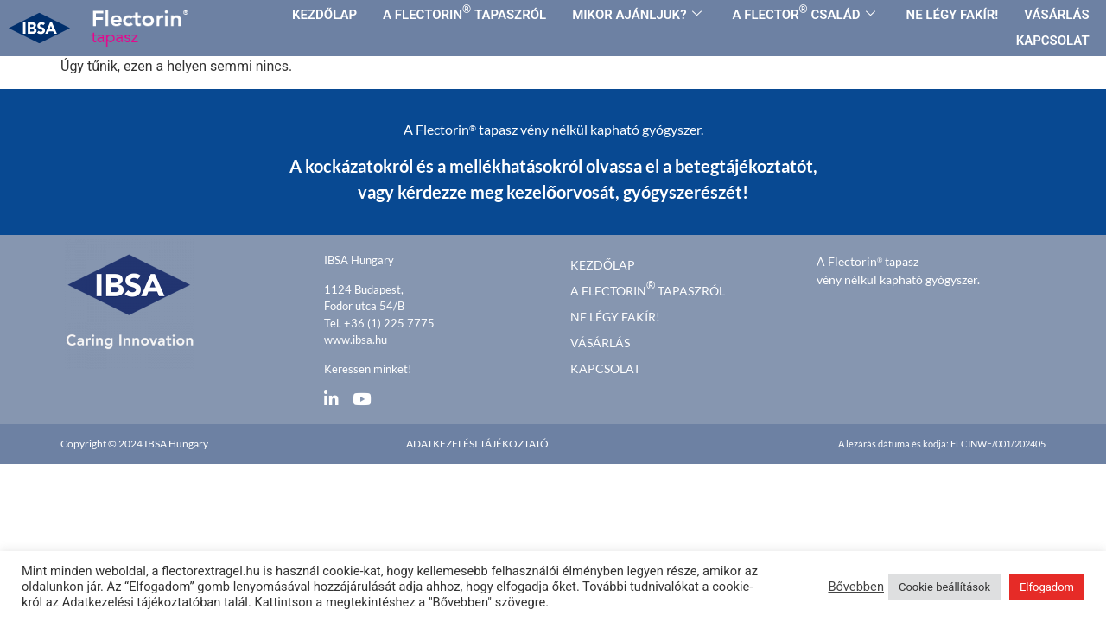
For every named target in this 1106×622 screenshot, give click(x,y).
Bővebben (856, 586)
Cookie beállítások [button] (944, 587)
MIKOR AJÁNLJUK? (636, 14)
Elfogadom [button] (1047, 587)
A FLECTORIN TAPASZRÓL (464, 12)
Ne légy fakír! (615, 316)
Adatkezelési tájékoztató (477, 443)
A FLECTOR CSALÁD (804, 12)
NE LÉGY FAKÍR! (952, 14)
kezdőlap (602, 264)
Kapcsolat (605, 368)
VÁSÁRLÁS (1056, 14)
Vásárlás (600, 342)
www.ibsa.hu (355, 339)
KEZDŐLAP (324, 14)
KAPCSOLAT (1053, 40)
